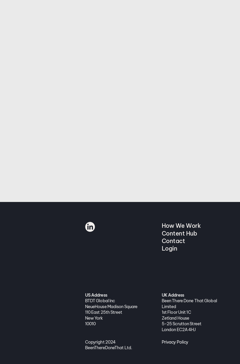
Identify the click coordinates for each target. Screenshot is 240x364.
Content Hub (179, 233)
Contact (173, 241)
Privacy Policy (175, 342)
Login (169, 248)
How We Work (181, 225)
